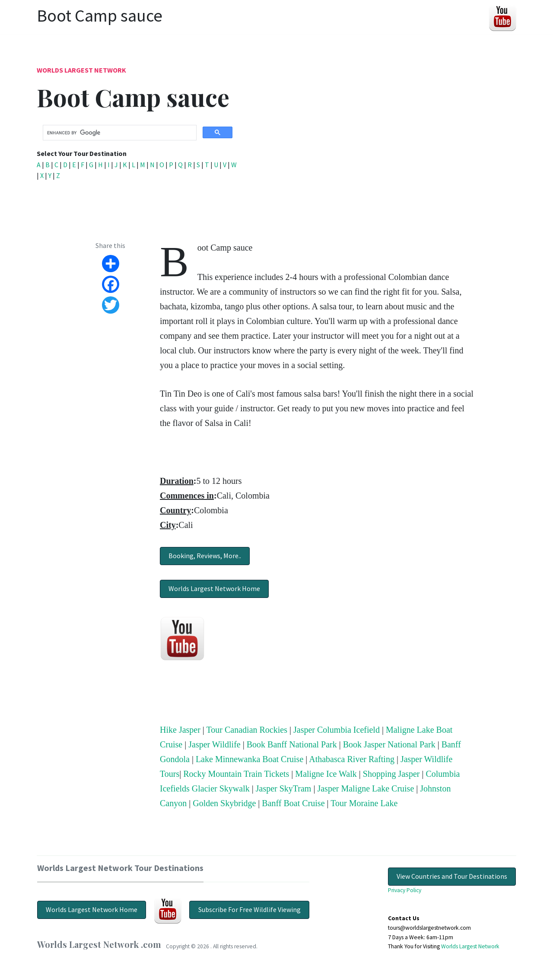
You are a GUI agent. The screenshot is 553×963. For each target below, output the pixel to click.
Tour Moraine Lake (364, 803)
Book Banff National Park (292, 744)
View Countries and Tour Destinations (452, 876)
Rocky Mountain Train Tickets (236, 774)
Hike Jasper (180, 729)
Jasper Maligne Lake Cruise (365, 788)
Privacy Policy (404, 890)
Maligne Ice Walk (325, 774)
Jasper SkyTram (283, 788)
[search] (119, 133)
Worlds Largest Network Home (214, 588)
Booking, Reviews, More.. (204, 555)
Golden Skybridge (224, 803)
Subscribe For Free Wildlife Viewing (249, 909)
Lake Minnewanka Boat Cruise (249, 759)
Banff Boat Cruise (293, 803)
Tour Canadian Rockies (247, 729)
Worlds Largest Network (81, 70)
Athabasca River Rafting (351, 759)
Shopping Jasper (391, 774)
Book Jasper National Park (389, 744)
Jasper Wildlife (214, 744)
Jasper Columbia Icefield (336, 729)
